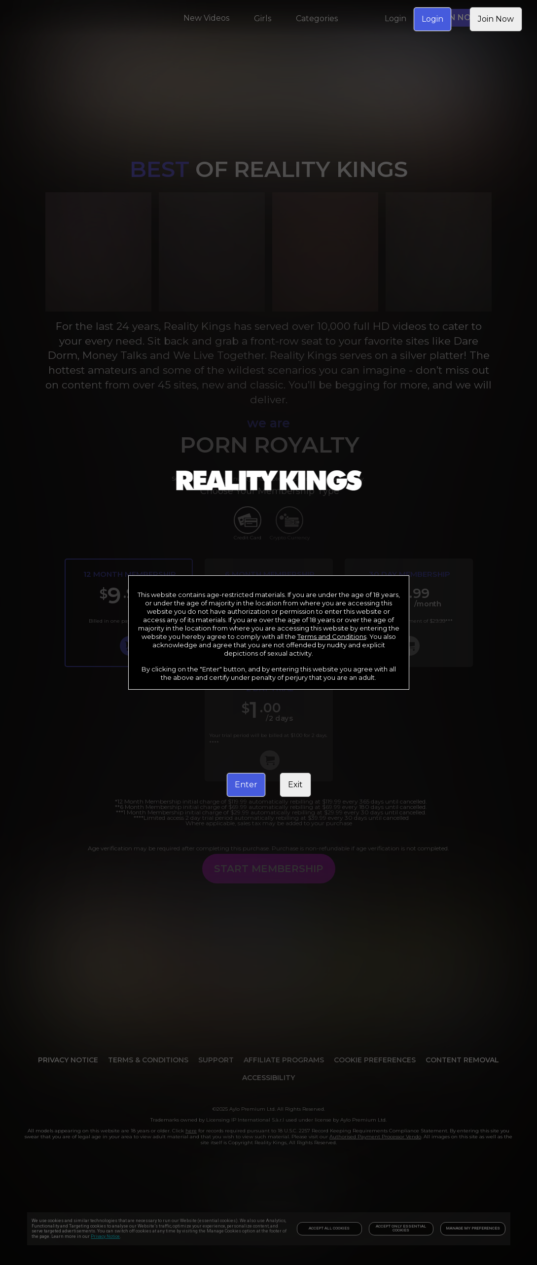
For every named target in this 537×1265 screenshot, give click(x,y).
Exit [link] (295, 784)
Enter (246, 784)
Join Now (496, 19)
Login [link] (432, 19)
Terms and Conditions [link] (331, 636)
